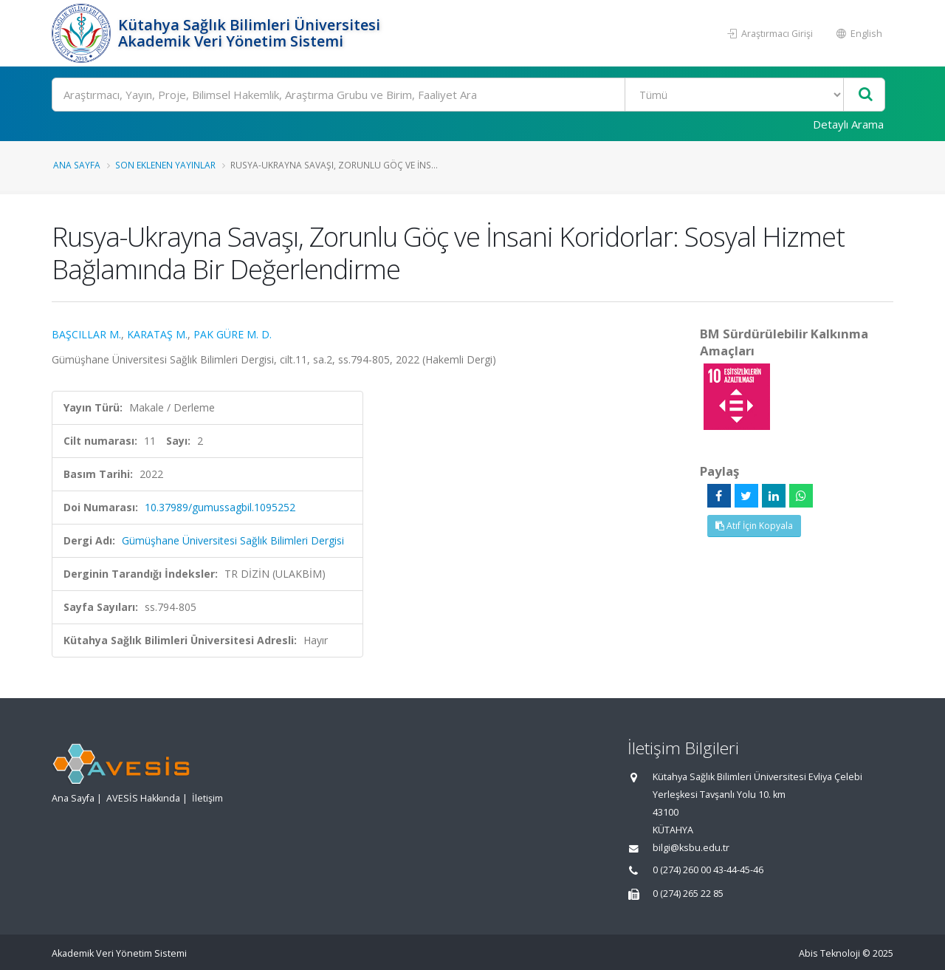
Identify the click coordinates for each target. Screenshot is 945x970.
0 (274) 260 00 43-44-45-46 (708, 870)
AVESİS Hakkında (143, 798)
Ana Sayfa (76, 165)
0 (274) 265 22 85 (688, 893)
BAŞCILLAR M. (86, 334)
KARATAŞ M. (157, 334)
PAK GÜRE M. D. (232, 334)
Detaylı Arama (848, 124)
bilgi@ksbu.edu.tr (691, 847)
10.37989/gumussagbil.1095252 (220, 507)
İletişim (207, 798)
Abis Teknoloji (829, 953)
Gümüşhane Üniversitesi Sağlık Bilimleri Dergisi (233, 540)
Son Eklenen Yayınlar (165, 165)
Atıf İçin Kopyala (754, 525)
